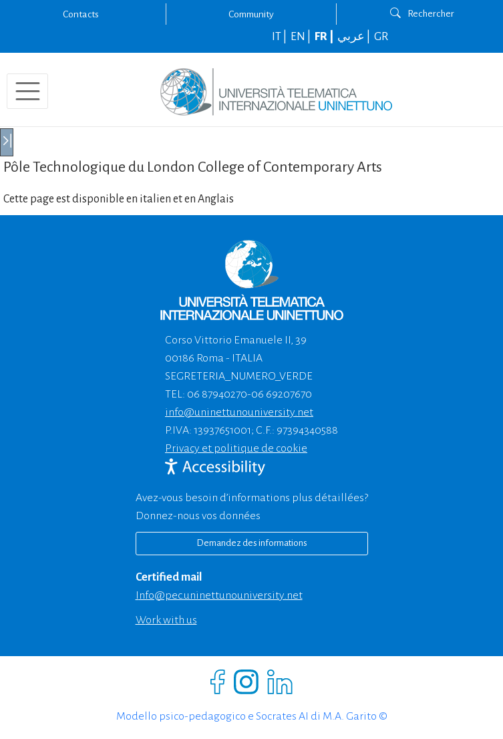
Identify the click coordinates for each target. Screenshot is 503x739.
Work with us (166, 620)
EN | (302, 37)
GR (381, 37)
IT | (280, 37)
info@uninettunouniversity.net (239, 412)
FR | (325, 37)
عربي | (354, 37)
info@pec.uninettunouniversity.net (219, 595)
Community (251, 14)
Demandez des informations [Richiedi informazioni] (251, 543)
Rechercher (422, 13)
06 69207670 (281, 394)
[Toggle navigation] (27, 90)
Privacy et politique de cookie (236, 448)
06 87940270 (217, 394)
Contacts (81, 14)
